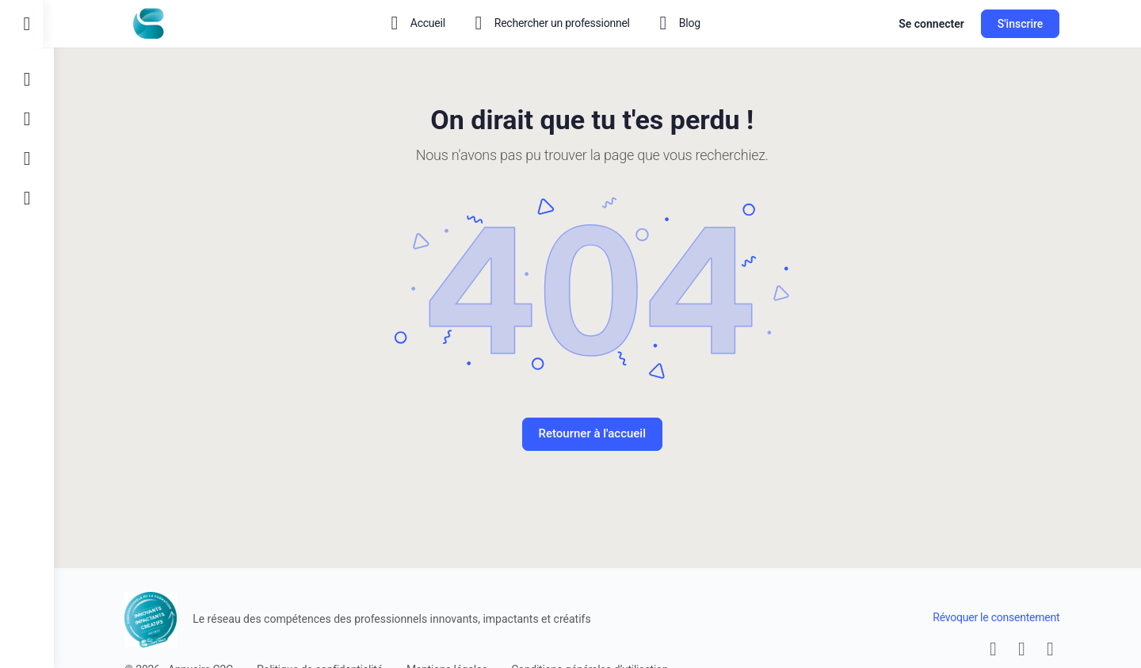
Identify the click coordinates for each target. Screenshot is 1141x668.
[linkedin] (1055, 648)
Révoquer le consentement (1001, 617)
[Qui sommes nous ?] (27, 198)
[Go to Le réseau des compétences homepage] (153, 22)
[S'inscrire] (27, 119)
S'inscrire (1025, 23)
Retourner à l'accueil (597, 433)
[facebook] (1026, 648)
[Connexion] (27, 79)
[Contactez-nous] (27, 158)
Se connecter (937, 23)
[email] (998, 648)
